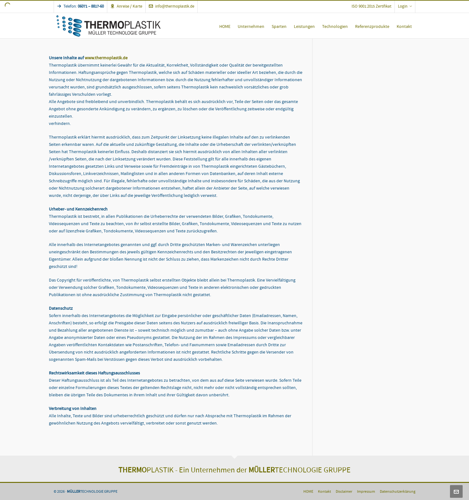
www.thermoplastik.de (106, 58)
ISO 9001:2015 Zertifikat (371, 6)
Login (405, 6)
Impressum (366, 491)
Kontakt (324, 491)
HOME (308, 491)
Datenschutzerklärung (397, 491)
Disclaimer (344, 491)
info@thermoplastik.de (171, 6)
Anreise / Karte (126, 6)
